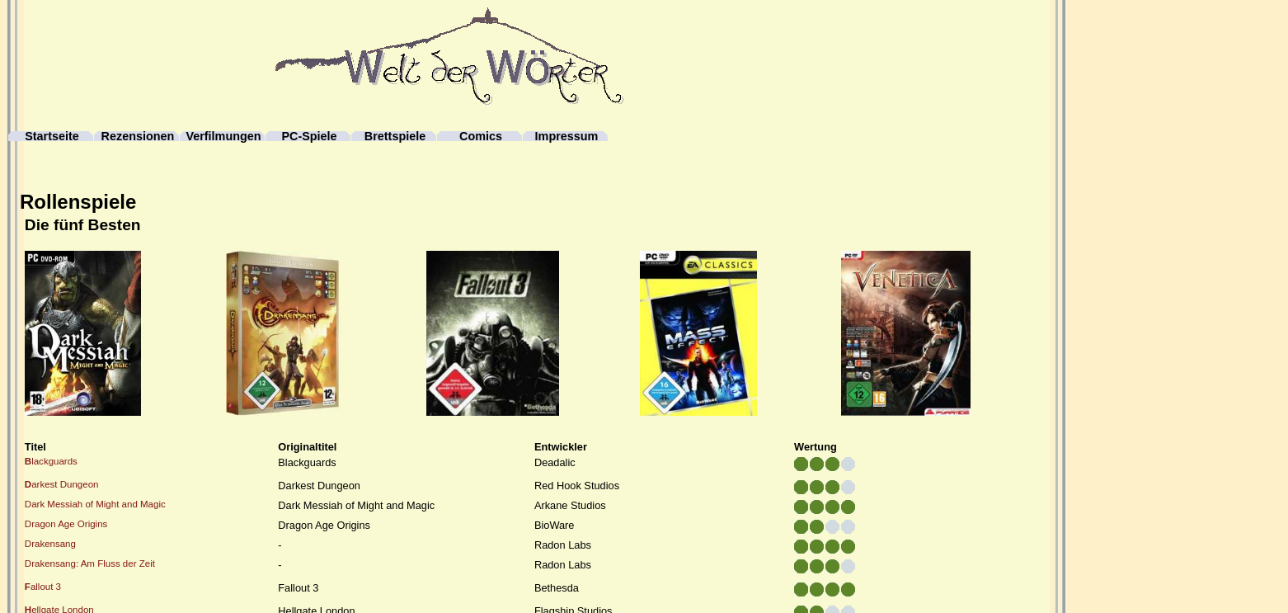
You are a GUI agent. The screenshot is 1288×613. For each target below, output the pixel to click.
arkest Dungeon (62, 484)
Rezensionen (138, 136)
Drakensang (50, 544)
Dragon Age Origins (66, 524)
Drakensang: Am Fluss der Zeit (90, 563)
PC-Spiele (308, 136)
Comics (480, 136)
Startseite (52, 136)
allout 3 (43, 587)
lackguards (51, 461)
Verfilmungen (223, 136)
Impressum (567, 136)
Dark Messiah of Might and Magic (95, 504)
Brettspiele (394, 136)
